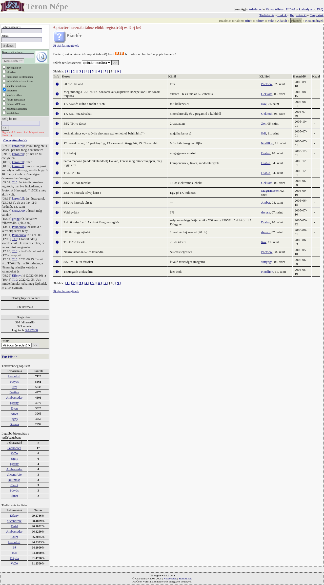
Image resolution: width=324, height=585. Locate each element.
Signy (14, 419)
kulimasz (14, 480)
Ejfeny (16, 275)
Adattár (282, 21)
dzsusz (265, 212)
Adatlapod (255, 9)
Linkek (282, 15)
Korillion (267, 143)
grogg (16, 219)
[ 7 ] (105, 71)
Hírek (248, 21)
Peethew (266, 84)
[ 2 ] (74, 71)
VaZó (14, 453)
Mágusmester (270, 190)
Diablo (265, 153)
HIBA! (290, 9)
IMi (14, 553)
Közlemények (314, 21)
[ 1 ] (67, 71)
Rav (14, 387)
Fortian (14, 392)
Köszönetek (170, 578)
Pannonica (19, 227)
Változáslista (274, 9)
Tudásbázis (266, 15)
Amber (265, 202)
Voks (271, 21)
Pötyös (14, 381)
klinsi (14, 496)
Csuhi (14, 485)
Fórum (260, 21)
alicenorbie (14, 474)
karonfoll (18, 146)
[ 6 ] (99, 71)
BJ (14, 547)
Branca (14, 424)
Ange (14, 413)
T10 (14, 182)
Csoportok (316, 15)
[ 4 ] (86, 71)
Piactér (296, 21)
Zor (263, 123)
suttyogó (267, 262)
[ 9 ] (118, 71)
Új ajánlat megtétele (66, 45)
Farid (14, 526)
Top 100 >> (9, 356)
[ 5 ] (93, 71)
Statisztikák (185, 578)
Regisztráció (298, 15)
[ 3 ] (80, 71)
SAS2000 (18, 210)
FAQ (320, 9)
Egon (14, 408)
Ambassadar (14, 397)
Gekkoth (267, 94)
